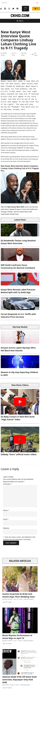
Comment (7, 484)
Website (6, 528)
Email (6, 519)
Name (6, 510)
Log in (25, 9)
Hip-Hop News (24, 54)
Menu (20, 21)
